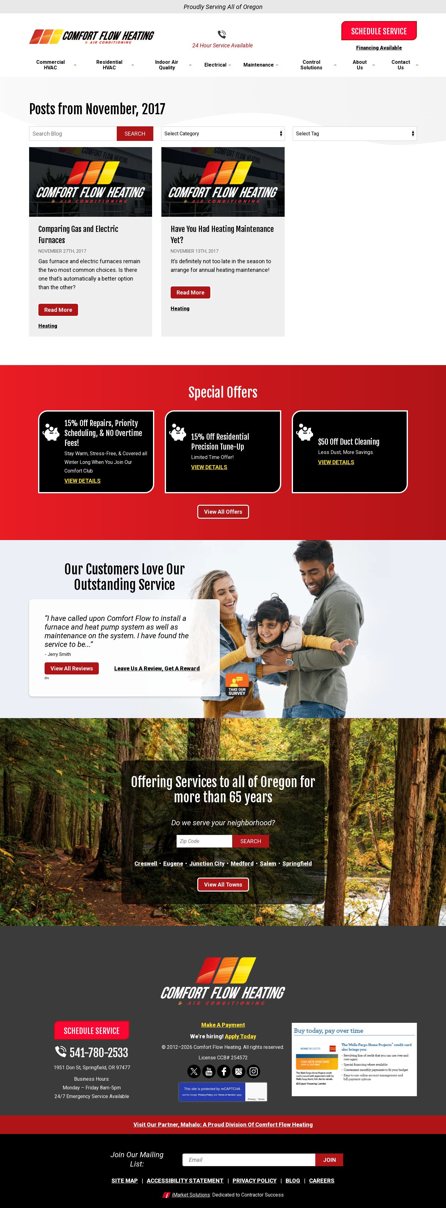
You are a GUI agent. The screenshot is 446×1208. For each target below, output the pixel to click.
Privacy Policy (205, 1094)
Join (329, 1156)
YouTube (209, 1070)
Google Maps (238, 1070)
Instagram (253, 1070)
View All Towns (223, 884)
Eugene (173, 863)
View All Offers (223, 511)
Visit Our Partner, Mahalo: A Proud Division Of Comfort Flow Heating (223, 1123)
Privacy (252, 1098)
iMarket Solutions (191, 1188)
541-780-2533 (228, 34)
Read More (58, 309)
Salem (268, 863)
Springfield (297, 863)
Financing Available (379, 47)
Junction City (207, 863)
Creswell (145, 863)
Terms (261, 1098)
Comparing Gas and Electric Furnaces (87, 233)
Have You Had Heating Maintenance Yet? (209, 233)
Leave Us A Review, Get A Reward (157, 667)
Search (135, 133)
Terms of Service (226, 1094)
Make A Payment (223, 1024)
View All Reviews (71, 667)
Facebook (223, 1070)
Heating (48, 325)
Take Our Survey (237, 684)
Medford (242, 863)
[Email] (262, 1155)
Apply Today (240, 1035)
